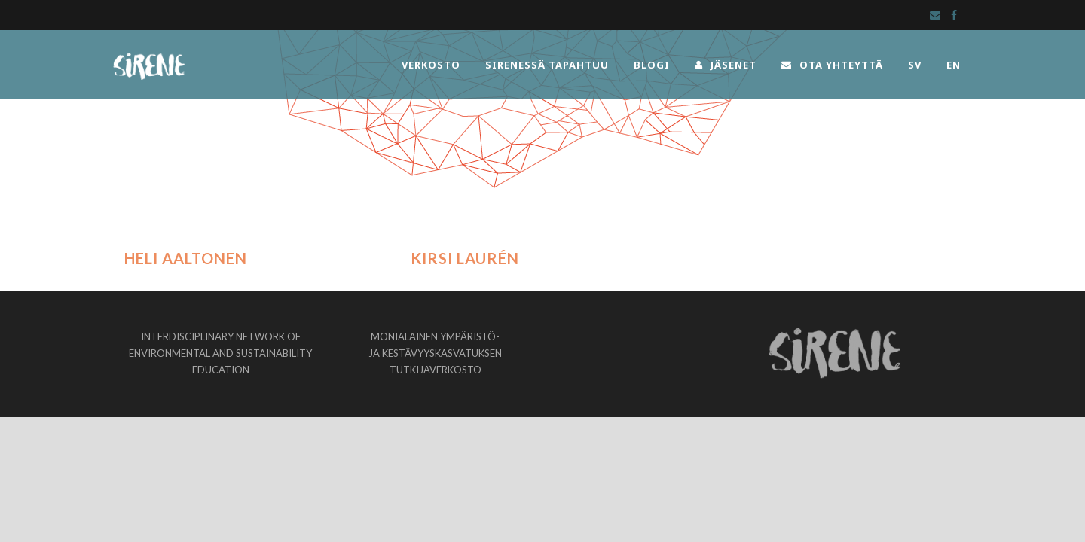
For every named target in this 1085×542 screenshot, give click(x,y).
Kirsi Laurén (465, 258)
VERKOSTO (431, 65)
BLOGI (652, 65)
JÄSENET (725, 65)
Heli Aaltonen (185, 258)
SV (914, 65)
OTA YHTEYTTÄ (832, 65)
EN (953, 65)
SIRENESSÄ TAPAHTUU (547, 65)
